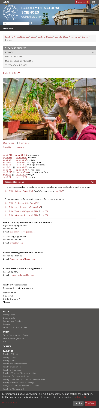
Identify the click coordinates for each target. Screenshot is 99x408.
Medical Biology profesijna (19, 61)
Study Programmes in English (16, 335)
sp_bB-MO (7, 172)
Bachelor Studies (45, 36)
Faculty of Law (9, 357)
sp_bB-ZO (7, 177)
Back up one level (17, 48)
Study (33, 36)
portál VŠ (59, 191)
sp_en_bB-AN (21, 155)
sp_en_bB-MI (21, 169)
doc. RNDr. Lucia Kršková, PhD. (18, 207)
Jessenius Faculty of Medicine (16, 376)
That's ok (90, 403)
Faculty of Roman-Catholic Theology (18, 382)
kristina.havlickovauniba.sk (22, 275)
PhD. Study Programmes (14, 338)
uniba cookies (81, 397)
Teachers (19, 147)
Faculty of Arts (9, 360)
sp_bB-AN (7, 155)
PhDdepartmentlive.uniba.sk (23, 259)
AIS (4, 341)
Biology (85, 36)
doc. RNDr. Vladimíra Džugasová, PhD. (21, 211)
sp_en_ (18, 167)
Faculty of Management (13, 388)
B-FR (25, 162)
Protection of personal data (15, 327)
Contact (6, 324)
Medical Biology (13, 56)
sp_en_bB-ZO (21, 177)
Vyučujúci (7, 147)
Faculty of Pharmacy (12, 370)
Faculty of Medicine (11, 354)
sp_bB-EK (7, 160)
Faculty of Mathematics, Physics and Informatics (24, 379)
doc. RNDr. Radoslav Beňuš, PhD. (19, 191)
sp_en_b (19, 162)
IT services (81, 1)
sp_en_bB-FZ (21, 164)
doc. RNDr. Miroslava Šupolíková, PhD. (21, 215)
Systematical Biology (16, 65)
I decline (78, 403)
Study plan (24, 142)
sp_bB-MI (7, 169)
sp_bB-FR (7, 162)
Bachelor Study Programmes (67, 36)
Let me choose (9, 402)
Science (7, 346)
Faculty (7, 311)
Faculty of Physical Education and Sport (20, 373)
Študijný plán (8, 142)
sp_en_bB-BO (21, 157)
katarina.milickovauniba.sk (22, 231)
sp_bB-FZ (7, 164)
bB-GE (24, 167)
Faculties (8, 351)
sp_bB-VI (7, 174)
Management (9, 314)
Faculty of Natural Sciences (17, 36)
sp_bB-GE (7, 167)
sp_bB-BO (7, 157)
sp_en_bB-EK (21, 160)
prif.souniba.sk (17, 242)
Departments (9, 318)
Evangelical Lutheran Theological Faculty (21, 385)
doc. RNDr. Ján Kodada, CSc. (17, 203)
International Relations (13, 321)
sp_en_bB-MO (23, 172)
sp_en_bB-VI (21, 174)
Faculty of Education (12, 366)
